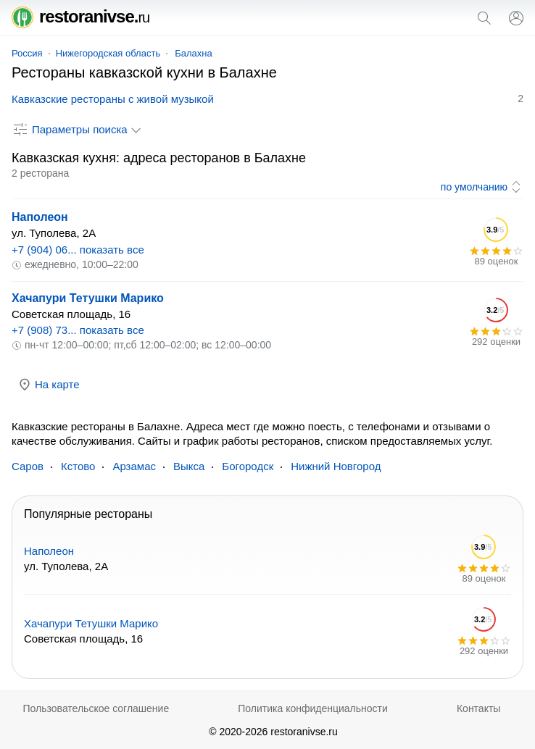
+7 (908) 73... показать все (78, 330)
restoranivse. (80, 16)
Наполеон (40, 217)
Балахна (193, 53)
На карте (48, 384)
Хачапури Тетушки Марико (88, 298)
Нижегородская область (108, 53)
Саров (27, 466)
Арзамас (134, 466)
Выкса (188, 466)
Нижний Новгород (336, 466)
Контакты (478, 708)
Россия (27, 53)
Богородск (247, 466)
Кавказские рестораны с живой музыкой (113, 99)
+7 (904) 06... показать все (78, 249)
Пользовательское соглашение (96, 708)
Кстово (78, 466)
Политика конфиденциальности (313, 708)
